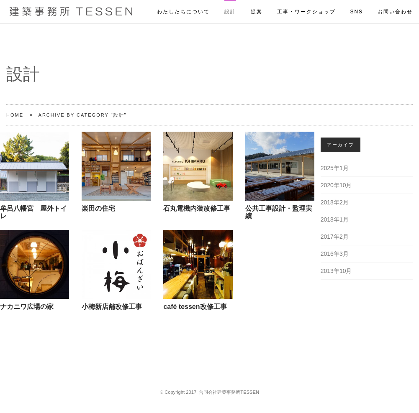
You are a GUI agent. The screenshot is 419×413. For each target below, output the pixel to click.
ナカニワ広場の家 (27, 306)
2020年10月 (336, 185)
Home (14, 114)
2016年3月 (335, 253)
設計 (230, 3)
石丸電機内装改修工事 (196, 208)
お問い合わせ (395, 3)
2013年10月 (336, 271)
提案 (256, 3)
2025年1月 (335, 168)
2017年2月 (335, 236)
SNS (356, 3)
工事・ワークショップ (306, 3)
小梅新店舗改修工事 (112, 306)
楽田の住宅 (98, 208)
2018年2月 (335, 202)
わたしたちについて (183, 3)
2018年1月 (335, 219)
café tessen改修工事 (194, 306)
